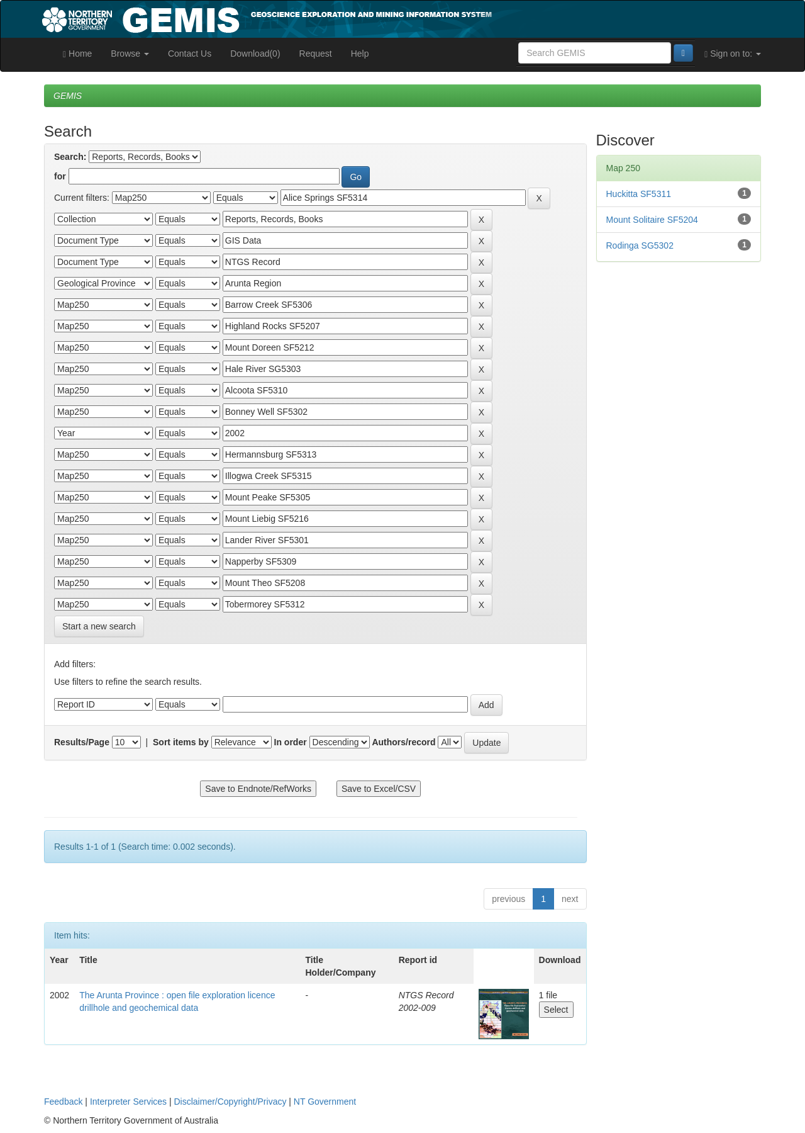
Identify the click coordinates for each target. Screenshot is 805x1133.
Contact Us (189, 53)
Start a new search (99, 626)
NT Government (325, 1101)
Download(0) (255, 53)
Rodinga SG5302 (640, 245)
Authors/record (403, 742)
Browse (130, 53)
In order (290, 742)
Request (315, 53)
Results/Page (81, 742)
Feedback (63, 1101)
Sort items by (181, 742)
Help (360, 53)
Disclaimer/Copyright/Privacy (230, 1101)
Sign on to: (732, 53)
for (60, 176)
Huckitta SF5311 (639, 194)
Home (77, 53)
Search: (70, 157)
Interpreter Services (128, 1101)
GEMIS (67, 96)
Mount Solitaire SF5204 (652, 220)
